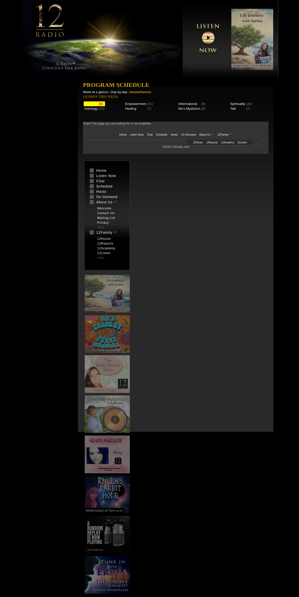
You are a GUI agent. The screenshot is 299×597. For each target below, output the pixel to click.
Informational (187, 104)
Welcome (104, 208)
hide (256, 142)
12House (198, 142)
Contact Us (106, 213)
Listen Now (137, 134)
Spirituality (237, 104)
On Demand (188, 134)
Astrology (91, 108)
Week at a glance (95, 92)
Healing (130, 108)
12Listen (242, 142)
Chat (150, 134)
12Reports (212, 142)
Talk (233, 108)
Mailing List (106, 218)
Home (123, 134)
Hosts (174, 134)
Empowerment (135, 104)
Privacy (103, 222)
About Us (207, 134)
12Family (224, 134)
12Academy (227, 142)
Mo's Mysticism (189, 108)
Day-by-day (119, 92)
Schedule (161, 134)
